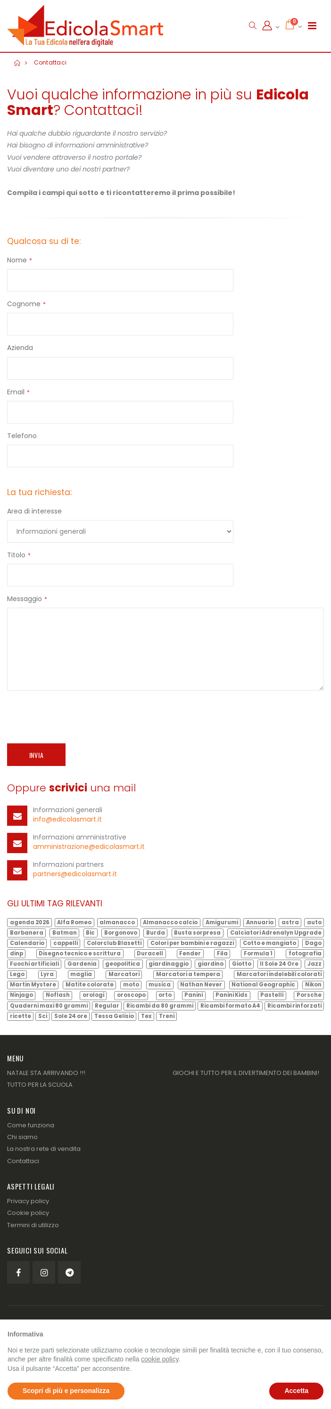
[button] (252, 25)
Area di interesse (34, 511)
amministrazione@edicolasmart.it (89, 846)
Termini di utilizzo (33, 1225)
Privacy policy (28, 1201)
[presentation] (78, 715)
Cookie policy (28, 1212)
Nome (17, 260)
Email (16, 392)
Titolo (16, 555)
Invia (36, 755)
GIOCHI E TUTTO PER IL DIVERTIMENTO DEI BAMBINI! (246, 1072)
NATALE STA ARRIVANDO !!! (46, 1072)
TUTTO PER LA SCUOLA (40, 1084)
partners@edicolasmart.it (75, 874)
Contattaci (49, 62)
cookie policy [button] (159, 1359)
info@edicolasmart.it (67, 819)
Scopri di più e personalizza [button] (66, 1390)
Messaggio (24, 598)
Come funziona (30, 1125)
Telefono (22, 435)
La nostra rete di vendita (44, 1148)
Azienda (20, 347)
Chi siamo (22, 1136)
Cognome (24, 304)
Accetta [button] (296, 1390)
